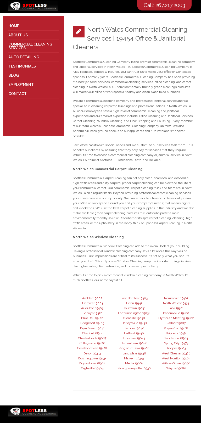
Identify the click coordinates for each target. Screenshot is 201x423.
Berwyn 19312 (92, 313)
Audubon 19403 (92, 308)
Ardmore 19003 (92, 303)
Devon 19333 (92, 353)
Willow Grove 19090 (176, 363)
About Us (18, 35)
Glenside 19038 (134, 318)
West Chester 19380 (176, 353)
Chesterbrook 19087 (92, 338)
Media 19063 (134, 363)
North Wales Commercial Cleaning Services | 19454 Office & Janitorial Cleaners (130, 38)
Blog (13, 75)
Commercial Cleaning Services (30, 46)
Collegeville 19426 (92, 343)
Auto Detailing (23, 57)
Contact (17, 94)
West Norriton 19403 (176, 358)
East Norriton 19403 (134, 298)
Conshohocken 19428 (92, 348)
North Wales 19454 (176, 303)
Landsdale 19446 (134, 353)
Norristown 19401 (176, 298)
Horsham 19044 (134, 338)
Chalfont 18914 (92, 333)
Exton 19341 (134, 303)
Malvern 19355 (134, 358)
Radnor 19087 (176, 323)
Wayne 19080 (176, 368)
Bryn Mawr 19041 (92, 328)
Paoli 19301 (176, 308)
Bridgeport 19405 (92, 323)
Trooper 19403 (176, 348)
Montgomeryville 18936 (134, 368)
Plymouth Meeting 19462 (176, 318)
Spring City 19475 (176, 343)
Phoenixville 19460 (176, 313)
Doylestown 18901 (92, 363)
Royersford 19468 (176, 328)
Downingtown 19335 (92, 358)
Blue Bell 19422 (92, 318)
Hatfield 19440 (134, 333)
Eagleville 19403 (92, 368)
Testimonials (22, 66)
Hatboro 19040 (134, 328)
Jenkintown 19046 (134, 343)
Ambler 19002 (92, 298)
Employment (21, 84)
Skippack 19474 (176, 333)
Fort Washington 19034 (134, 313)
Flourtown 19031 (134, 308)
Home (13, 26)
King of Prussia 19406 (134, 348)
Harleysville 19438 (134, 323)
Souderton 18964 (176, 338)
